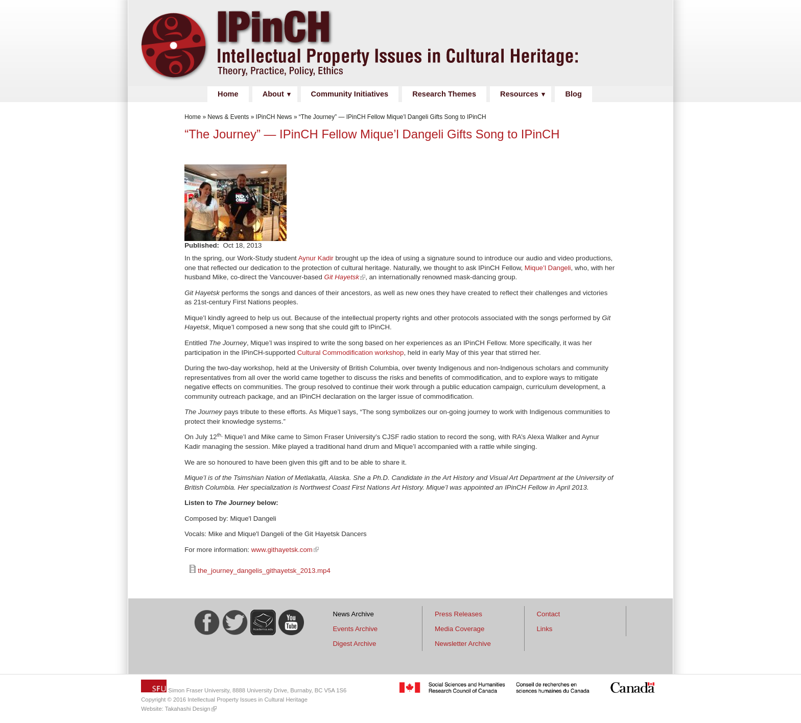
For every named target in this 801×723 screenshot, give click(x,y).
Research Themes (444, 94)
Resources (519, 94)
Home (228, 94)
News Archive (353, 614)
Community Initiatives (350, 94)
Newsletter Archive (463, 643)
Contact (548, 614)
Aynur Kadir (316, 258)
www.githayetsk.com (282, 549)
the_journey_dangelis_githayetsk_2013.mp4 (264, 570)
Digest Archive (354, 643)
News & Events (228, 116)
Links (544, 629)
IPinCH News (274, 116)
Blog (573, 94)
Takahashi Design (187, 709)
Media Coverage (459, 629)
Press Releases (458, 614)
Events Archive (355, 629)
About (273, 94)
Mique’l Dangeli (548, 268)
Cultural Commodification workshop (350, 352)
